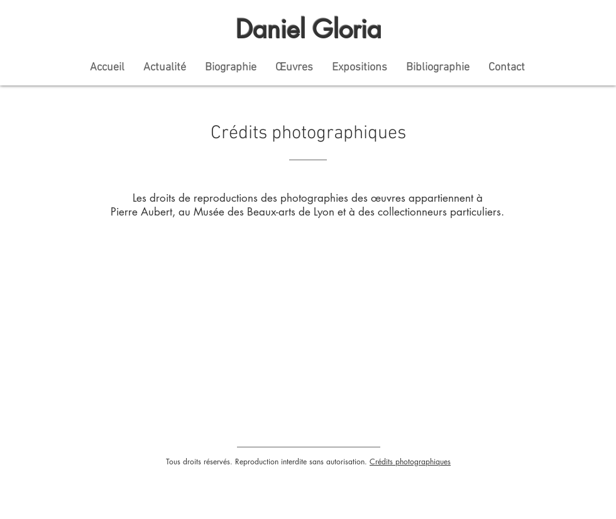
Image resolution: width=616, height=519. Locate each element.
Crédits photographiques (410, 461)
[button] (359, 67)
